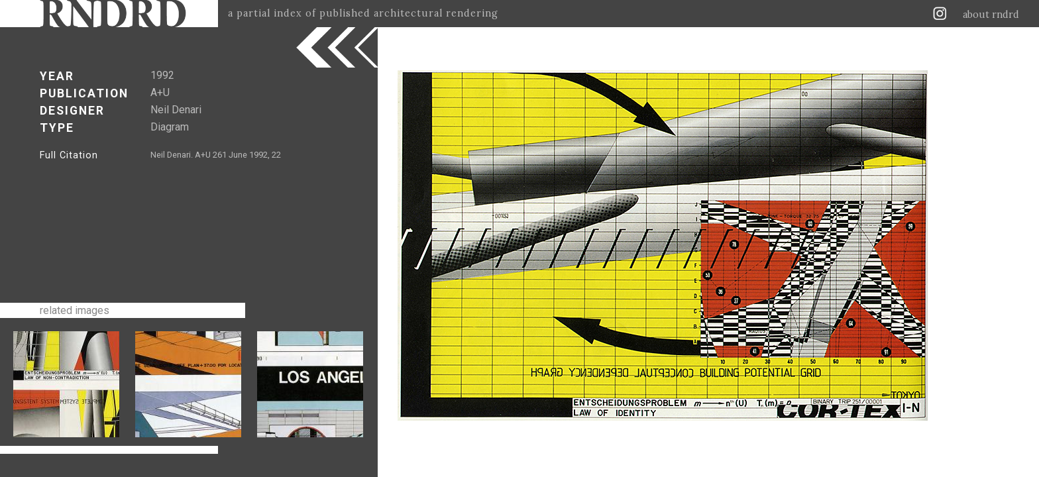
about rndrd (991, 15)
